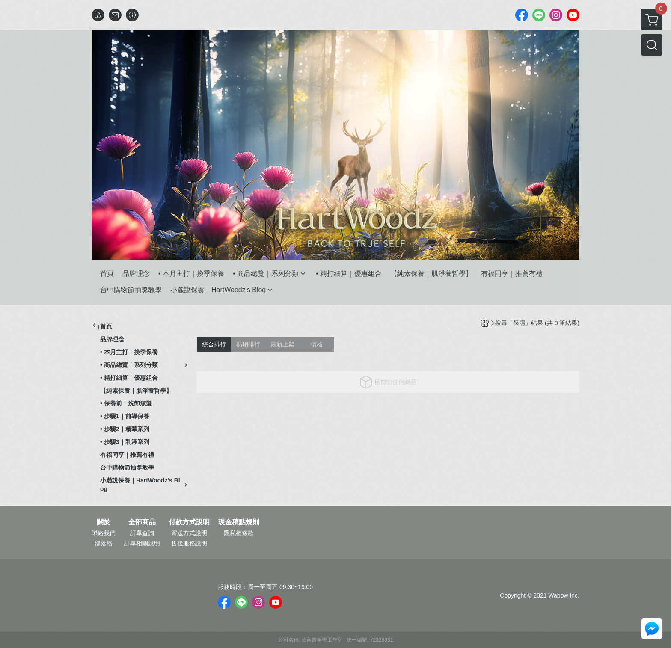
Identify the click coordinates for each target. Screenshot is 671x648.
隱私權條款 (239, 533)
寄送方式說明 (189, 533)
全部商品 (142, 522)
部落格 (104, 543)
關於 (103, 522)
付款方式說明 (189, 522)
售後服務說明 (189, 543)
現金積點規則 (238, 522)
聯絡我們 (104, 533)
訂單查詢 (142, 533)
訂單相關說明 (142, 543)
